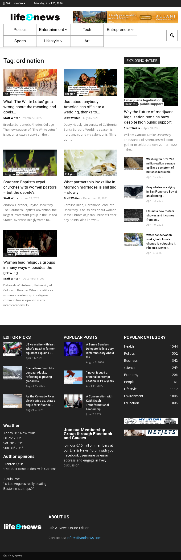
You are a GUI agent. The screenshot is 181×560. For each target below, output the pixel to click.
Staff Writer (11, 118)
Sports (20, 41)
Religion (70, 93)
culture (9, 254)
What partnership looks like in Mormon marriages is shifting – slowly (90, 187)
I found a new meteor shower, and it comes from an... (160, 215)
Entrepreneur (120, 29)
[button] (172, 35)
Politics (20, 29)
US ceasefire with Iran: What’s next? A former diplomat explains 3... (40, 349)
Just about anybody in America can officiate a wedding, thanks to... (84, 106)
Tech (87, 29)
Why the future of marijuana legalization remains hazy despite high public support (148, 117)
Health (129, 346)
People (129, 381)
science (129, 367)
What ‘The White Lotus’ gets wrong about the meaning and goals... (29, 106)
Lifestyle (53, 41)
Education (131, 403)
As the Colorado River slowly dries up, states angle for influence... (40, 401)
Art (87, 41)
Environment (133, 396)
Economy (131, 374)
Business (131, 104)
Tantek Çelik (13, 464)
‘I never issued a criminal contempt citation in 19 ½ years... (101, 377)
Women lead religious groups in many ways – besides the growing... (29, 267)
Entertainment (53, 29)
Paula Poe (12, 479)
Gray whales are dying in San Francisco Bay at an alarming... (161, 192)
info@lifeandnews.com (84, 537)
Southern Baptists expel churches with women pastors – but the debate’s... (30, 187)
